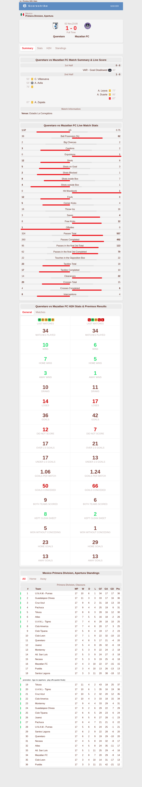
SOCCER (114, 6)
